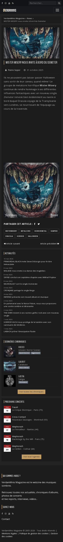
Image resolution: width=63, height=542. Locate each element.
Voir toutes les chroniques (31, 392)
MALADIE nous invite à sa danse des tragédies (24, 271)
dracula (9, 236)
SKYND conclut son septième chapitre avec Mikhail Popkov (30, 277)
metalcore (26, 231)
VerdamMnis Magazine (14, 18)
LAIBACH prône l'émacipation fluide (19, 331)
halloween (33, 236)
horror (20, 236)
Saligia (21, 379)
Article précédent (49, 243)
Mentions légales (9, 533)
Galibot (21, 361)
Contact (6, 519)
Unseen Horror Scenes (29, 350)
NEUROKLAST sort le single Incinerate (20, 284)
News (29, 18)
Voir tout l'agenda (31, 456)
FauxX (15, 407)
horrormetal (40, 231)
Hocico (21, 347)
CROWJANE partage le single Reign (19, 290)
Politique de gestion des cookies (34, 533)
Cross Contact (19, 417)
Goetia (21, 376)
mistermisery (11, 231)
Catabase (23, 364)
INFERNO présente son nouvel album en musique (26, 297)
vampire (54, 231)
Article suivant (12, 243)
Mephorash (17, 426)
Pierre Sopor (14, 70)
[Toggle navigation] (57, 10)
